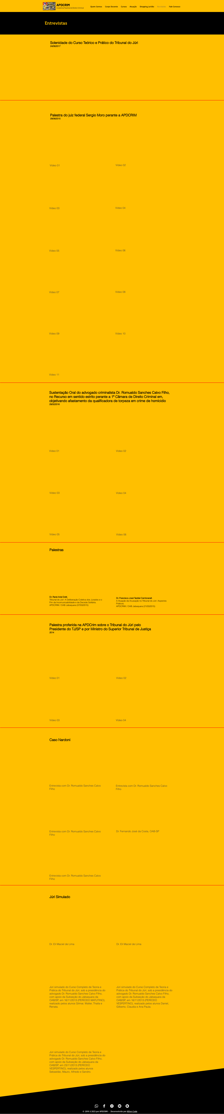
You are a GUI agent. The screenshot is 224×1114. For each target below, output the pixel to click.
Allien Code (132, 1111)
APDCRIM (63, 5)
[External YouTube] (84, 74)
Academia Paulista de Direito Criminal (70, 8)
